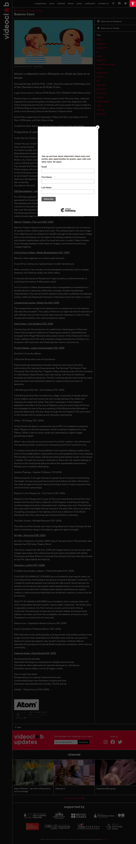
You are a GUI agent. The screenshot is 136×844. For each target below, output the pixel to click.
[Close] (97, 127)
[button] (133, 3)
